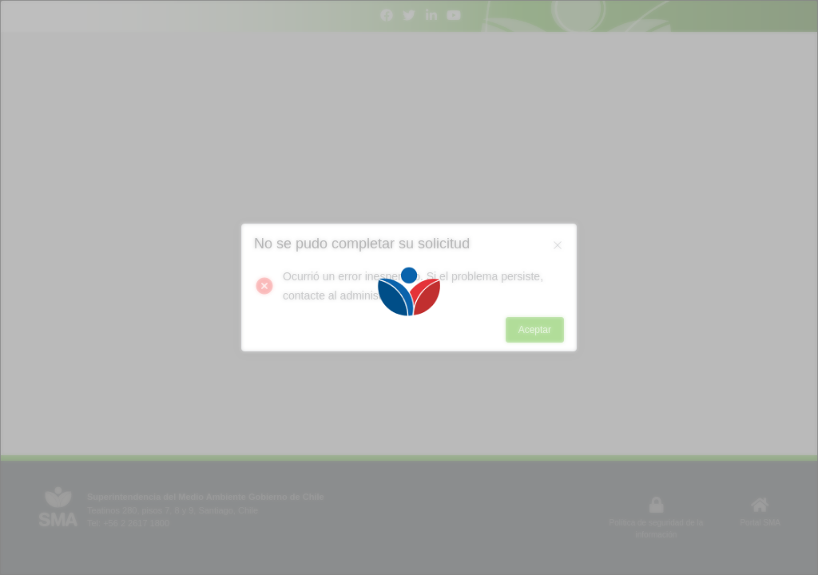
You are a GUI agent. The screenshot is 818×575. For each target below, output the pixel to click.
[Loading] (409, 287)
